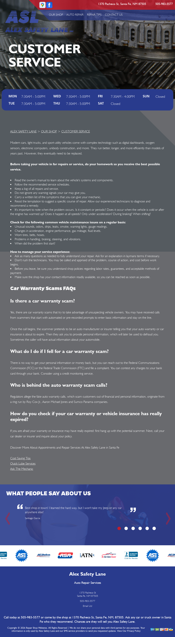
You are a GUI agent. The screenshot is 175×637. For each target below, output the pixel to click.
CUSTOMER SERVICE (75, 131)
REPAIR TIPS (94, 14)
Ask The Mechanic (21, 469)
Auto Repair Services (87, 582)
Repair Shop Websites (36, 628)
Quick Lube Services (23, 463)
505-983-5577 (164, 4)
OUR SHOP (56, 14)
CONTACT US (114, 14)
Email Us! (87, 606)
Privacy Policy (133, 631)
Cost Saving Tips (20, 458)
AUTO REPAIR (75, 14)
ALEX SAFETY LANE (23, 131)
